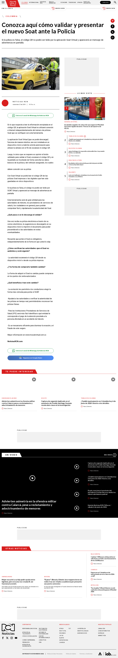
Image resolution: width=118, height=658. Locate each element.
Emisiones (7, 8)
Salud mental (95, 554)
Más (110, 455)
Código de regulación (29, 636)
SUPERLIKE (101, 633)
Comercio (94, 569)
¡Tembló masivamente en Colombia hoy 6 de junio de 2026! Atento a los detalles (86, 140)
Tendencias (72, 2)
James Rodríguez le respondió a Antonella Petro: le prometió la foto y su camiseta (87, 151)
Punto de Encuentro (87, 2)
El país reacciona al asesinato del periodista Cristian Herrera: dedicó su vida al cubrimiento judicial (102, 492)
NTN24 (61, 628)
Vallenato (72, 172)
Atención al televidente (26, 633)
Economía (64, 2)
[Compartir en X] (113, 32)
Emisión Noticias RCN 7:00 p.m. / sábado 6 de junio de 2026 (99, 506)
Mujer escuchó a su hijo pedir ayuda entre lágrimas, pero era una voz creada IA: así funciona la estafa (18, 582)
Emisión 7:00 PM (109, 8)
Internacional (34, 2)
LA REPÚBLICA (81, 628)
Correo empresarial (28, 640)
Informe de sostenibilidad (43, 633)
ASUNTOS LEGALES (82, 631)
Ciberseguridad (7, 576)
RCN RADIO (62, 633)
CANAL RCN (105, 2)
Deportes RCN (43, 2)
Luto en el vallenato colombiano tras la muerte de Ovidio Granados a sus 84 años (85, 175)
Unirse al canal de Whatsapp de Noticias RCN (30, 115)
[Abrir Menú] (3, 2)
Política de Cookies (71, 654)
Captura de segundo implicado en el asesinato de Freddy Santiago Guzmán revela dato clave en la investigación (56, 403)
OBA (40, 642)
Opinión (79, 2)
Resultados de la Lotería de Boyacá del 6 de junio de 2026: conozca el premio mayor (85, 163)
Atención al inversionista (26, 645)
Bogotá (43, 398)
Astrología (94, 585)
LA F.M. (61, 635)
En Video (12, 455)
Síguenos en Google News (30, 357)
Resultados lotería (75, 160)
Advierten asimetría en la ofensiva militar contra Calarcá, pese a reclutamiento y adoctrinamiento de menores (18, 403)
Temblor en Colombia (76, 136)
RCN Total (62, 631)
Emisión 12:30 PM (58, 8)
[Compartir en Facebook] (113, 26)
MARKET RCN (102, 635)
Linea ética (42, 640)
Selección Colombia (75, 148)
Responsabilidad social (29, 628)
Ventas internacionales (44, 636)
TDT (69, 628)
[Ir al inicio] (13, 3)
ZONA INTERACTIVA (104, 631)
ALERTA (61, 638)
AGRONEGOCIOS (82, 633)
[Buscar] (115, 2)
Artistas (47, 576)
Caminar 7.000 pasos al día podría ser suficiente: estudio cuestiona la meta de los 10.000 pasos (103, 558)
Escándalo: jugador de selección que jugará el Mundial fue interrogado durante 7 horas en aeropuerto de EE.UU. (84, 126)
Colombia (24, 2)
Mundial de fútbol (70, 122)
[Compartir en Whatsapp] (113, 37)
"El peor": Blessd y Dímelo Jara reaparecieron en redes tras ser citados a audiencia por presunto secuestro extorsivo (63, 582)
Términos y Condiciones (85, 654)
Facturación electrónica (43, 629)
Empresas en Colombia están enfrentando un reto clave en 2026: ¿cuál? (102, 574)
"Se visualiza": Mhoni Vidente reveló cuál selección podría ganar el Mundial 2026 (103, 589)
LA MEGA (62, 642)
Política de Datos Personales (54, 654)
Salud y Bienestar (52, 2)
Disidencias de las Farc (9, 398)
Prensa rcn (26, 642)
